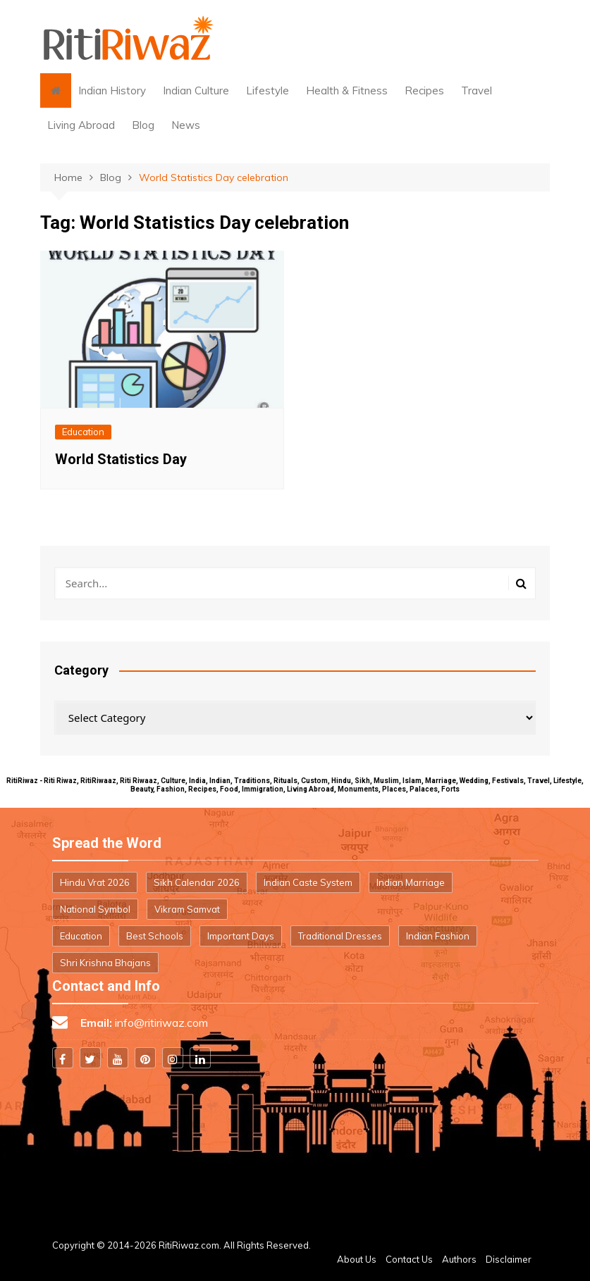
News (185, 125)
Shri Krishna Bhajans (105, 962)
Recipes (424, 90)
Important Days (240, 936)
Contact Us (409, 1259)
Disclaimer (508, 1259)
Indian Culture (196, 90)
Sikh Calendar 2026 (197, 882)
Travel (476, 90)
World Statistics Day (121, 459)
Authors (459, 1259)
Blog (143, 125)
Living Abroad (81, 125)
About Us (356, 1259)
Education (83, 431)
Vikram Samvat (187, 909)
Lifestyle (267, 90)
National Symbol (95, 909)
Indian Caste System (308, 882)
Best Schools (154, 936)
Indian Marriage (410, 882)
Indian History (112, 90)
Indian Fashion (437, 936)
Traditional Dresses (340, 936)
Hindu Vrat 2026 (95, 882)
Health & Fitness (347, 90)
